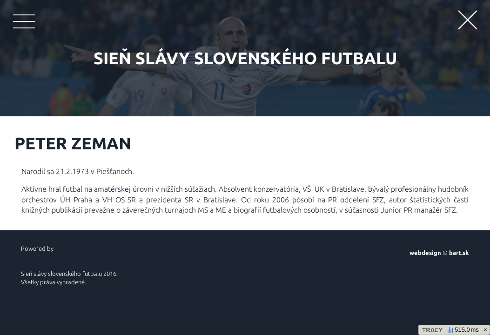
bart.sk (459, 252)
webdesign (425, 252)
